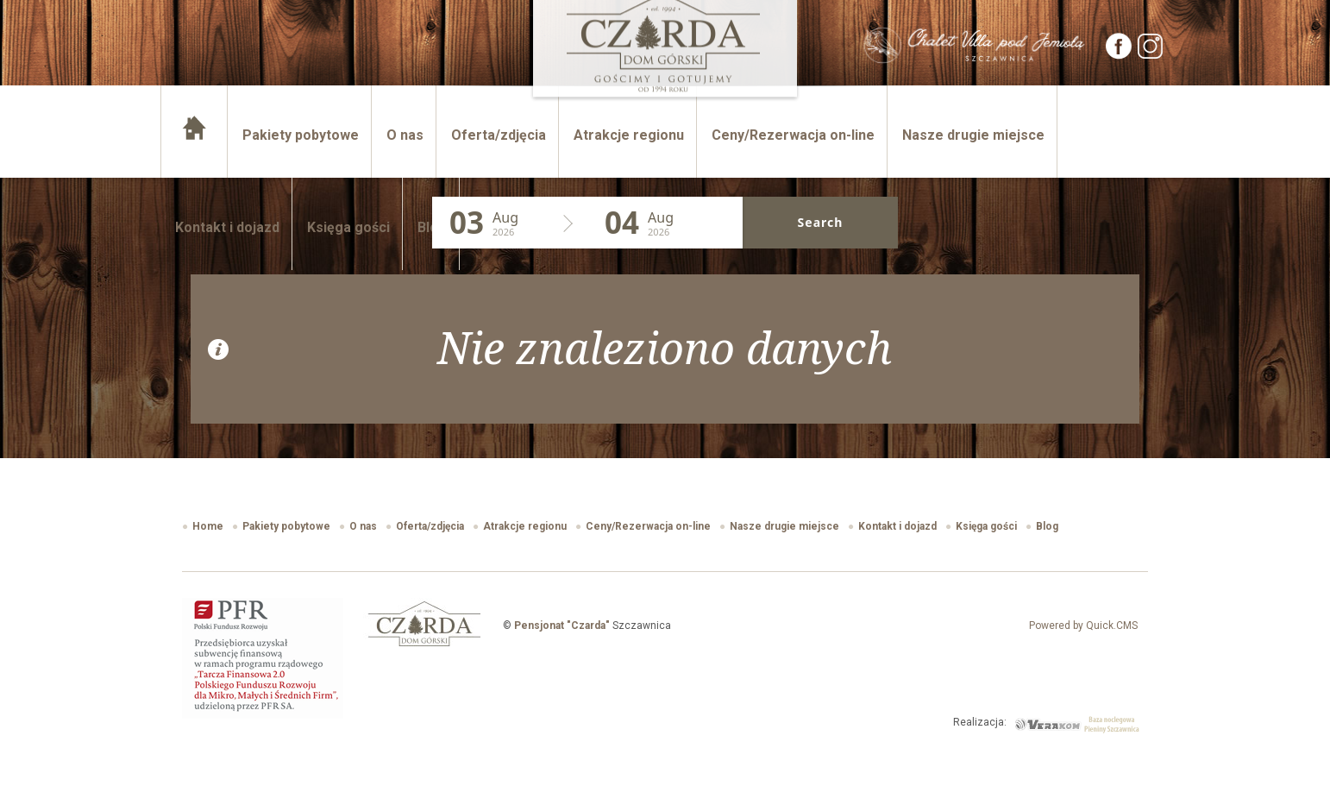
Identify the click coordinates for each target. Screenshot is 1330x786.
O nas (404, 135)
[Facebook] (1119, 55)
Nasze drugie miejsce (973, 135)
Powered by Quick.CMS (1083, 625)
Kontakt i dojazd (227, 227)
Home (195, 135)
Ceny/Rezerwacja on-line (793, 135)
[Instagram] (1150, 55)
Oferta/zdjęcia (498, 135)
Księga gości (348, 227)
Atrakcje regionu (629, 135)
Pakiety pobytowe (300, 135)
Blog (432, 227)
